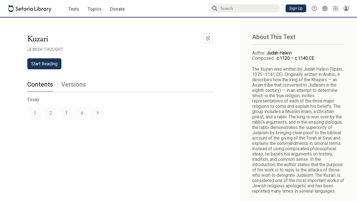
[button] (296, 8)
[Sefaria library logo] (29, 8)
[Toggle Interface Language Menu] (324, 8)
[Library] (335, 8)
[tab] (44, 85)
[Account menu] (346, 8)
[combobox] (250, 8)
